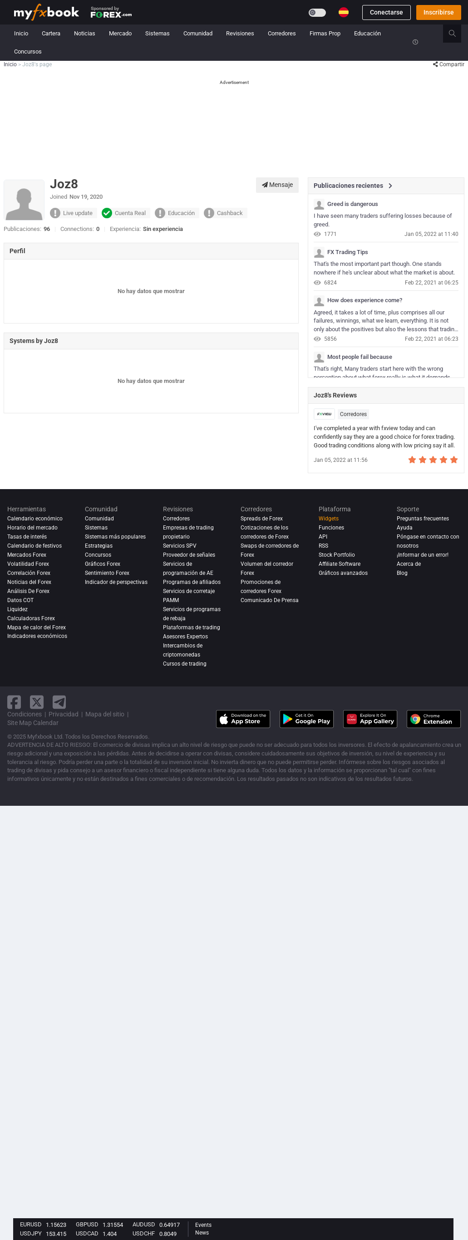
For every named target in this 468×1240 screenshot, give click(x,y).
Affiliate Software (339, 564)
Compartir (448, 64)
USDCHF (144, 1233)
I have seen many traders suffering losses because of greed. (383, 220)
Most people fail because (359, 357)
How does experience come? (364, 300)
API (323, 537)
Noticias (84, 33)
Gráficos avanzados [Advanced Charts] (343, 573)
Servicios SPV (180, 546)
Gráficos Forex (102, 564)
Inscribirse (439, 12)
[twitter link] (37, 702)
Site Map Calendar (33, 722)
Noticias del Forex (29, 582)
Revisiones (240, 33)
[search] (457, 33)
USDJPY (31, 1233)
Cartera (51, 33)
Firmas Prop (325, 33)
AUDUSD (144, 1224)
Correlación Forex (28, 573)
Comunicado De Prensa (270, 600)
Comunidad (197, 33)
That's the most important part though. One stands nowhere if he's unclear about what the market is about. (384, 268)
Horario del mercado (32, 527)
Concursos (28, 51)
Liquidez (17, 609)
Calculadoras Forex (31, 618)
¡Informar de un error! (422, 555)
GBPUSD (87, 1224)
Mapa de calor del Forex (36, 627)
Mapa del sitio (104, 714)
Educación (367, 33)
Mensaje (277, 184)
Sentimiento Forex (107, 573)
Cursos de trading (185, 664)
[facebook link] (14, 702)
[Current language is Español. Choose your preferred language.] (343, 12)
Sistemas (157, 33)
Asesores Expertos (185, 636)
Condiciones (24, 714)
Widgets (329, 518)
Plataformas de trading (191, 627)
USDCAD (87, 1233)
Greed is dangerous (352, 204)
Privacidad (64, 714)
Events (203, 1225)
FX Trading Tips (347, 252)
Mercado (120, 33)
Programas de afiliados (192, 582)
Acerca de (409, 564)
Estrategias (99, 546)
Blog (402, 573)
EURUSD (31, 1224)
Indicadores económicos (37, 636)
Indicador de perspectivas (116, 582)
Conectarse (386, 12)
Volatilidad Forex (28, 564)
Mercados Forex (26, 555)
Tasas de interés (27, 537)
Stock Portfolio (337, 555)
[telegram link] (59, 702)
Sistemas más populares (115, 537)
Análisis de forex (28, 591)
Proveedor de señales (189, 555)
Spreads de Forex (262, 518)
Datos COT (20, 600)
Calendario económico (35, 518)
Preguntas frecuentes (423, 518)
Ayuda (405, 527)
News (202, 1233)
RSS (323, 546)
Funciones (331, 527)
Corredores (282, 33)
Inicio (21, 33)
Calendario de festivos (34, 546)
